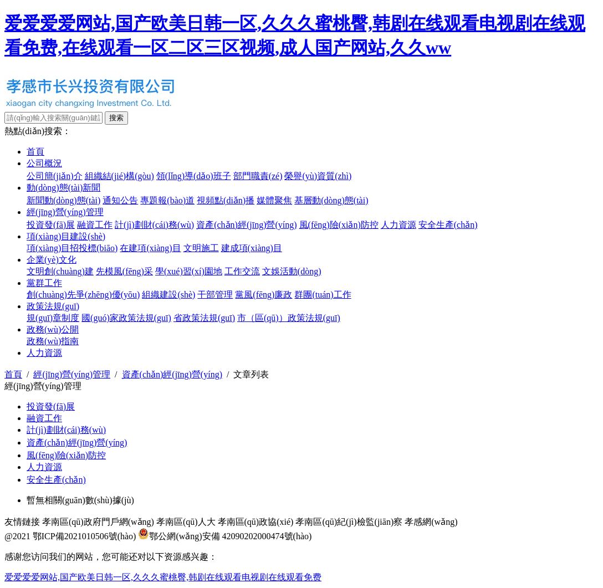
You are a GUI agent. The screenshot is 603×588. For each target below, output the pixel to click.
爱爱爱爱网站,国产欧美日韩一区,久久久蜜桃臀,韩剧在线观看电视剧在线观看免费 (162, 577)
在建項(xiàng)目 (150, 248)
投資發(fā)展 (51, 224)
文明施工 (201, 248)
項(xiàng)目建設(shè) (66, 236)
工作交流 (242, 271)
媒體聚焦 (274, 200)
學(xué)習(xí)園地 (188, 271)
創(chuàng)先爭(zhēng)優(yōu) (83, 294)
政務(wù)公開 (53, 329)
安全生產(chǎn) (448, 224)
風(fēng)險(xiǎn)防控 (339, 224)
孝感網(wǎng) (431, 521)
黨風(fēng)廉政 (263, 294)
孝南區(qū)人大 (186, 521)
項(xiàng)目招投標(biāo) (72, 248)
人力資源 (398, 224)
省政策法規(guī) (204, 318)
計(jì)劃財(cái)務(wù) (154, 224)
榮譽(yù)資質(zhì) (317, 176)
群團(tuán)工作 (322, 294)
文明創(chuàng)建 (60, 271)
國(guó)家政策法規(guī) (126, 318)
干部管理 (215, 294)
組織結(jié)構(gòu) (119, 176)
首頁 (35, 151)
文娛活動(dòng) (291, 271)
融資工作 (95, 224)
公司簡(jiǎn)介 (55, 176)
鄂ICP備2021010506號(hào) (84, 536)
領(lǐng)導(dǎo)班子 (193, 176)
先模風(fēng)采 (124, 271)
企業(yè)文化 (51, 259)
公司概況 (44, 163)
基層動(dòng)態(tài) (331, 200)
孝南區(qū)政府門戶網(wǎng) (98, 521)
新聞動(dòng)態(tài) (63, 200)
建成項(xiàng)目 (251, 248)
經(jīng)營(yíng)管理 (65, 212)
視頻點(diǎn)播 (225, 200)
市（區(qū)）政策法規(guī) (288, 318)
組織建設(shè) (168, 294)
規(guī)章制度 (53, 318)
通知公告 (120, 200)
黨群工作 (44, 283)
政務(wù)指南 (53, 341)
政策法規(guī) (53, 306)
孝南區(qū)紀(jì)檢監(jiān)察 (348, 521)
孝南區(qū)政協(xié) (256, 521)
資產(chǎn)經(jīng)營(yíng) (246, 224)
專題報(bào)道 (167, 200)
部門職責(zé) (258, 176)
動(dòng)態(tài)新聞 (63, 187)
